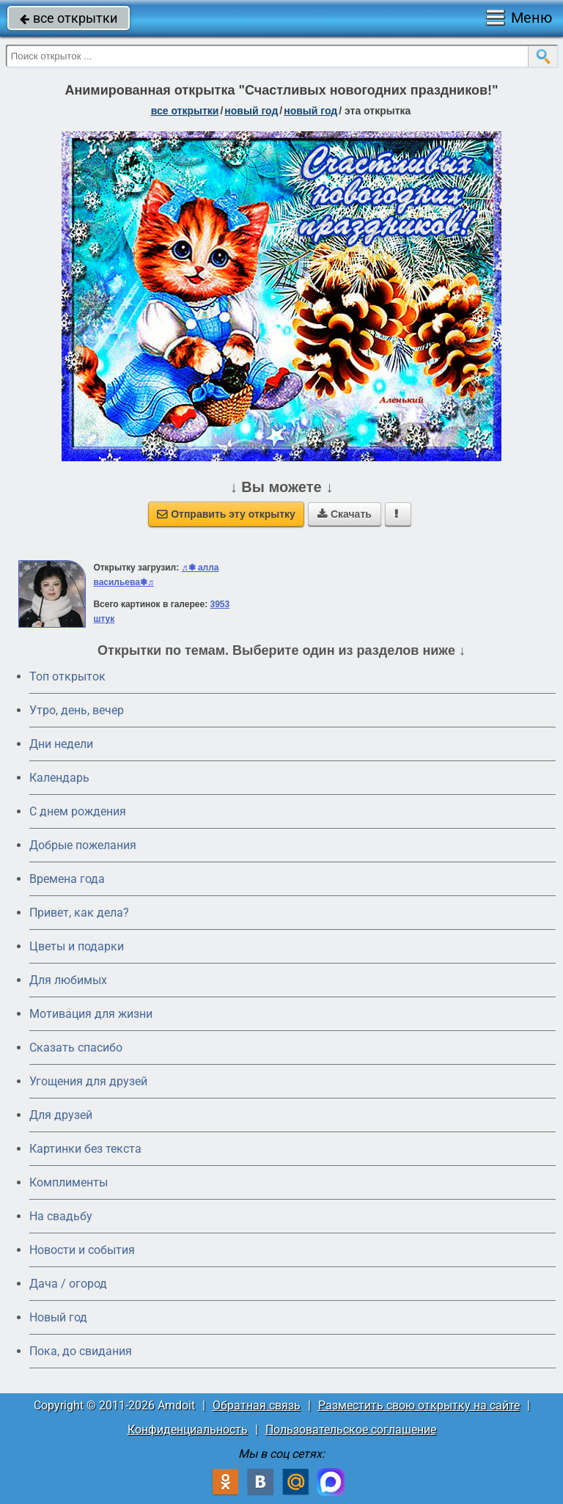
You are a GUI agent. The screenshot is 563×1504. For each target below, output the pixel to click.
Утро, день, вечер (76, 710)
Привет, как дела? (79, 913)
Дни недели (61, 744)
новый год (251, 111)
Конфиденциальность (188, 1430)
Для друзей (60, 1115)
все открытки (68, 18)
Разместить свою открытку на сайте (419, 1405)
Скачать (344, 514)
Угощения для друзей (88, 1081)
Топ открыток (67, 676)
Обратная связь (257, 1405)
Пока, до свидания (80, 1351)
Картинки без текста (85, 1149)
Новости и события (82, 1250)
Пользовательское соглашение (350, 1430)
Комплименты (68, 1182)
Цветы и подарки (76, 946)
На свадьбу (60, 1216)
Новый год (58, 1317)
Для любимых (68, 980)
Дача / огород (68, 1284)
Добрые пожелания (82, 845)
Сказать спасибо (75, 1047)
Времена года (67, 879)
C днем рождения (77, 811)
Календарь (59, 778)
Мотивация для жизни (90, 1014)
